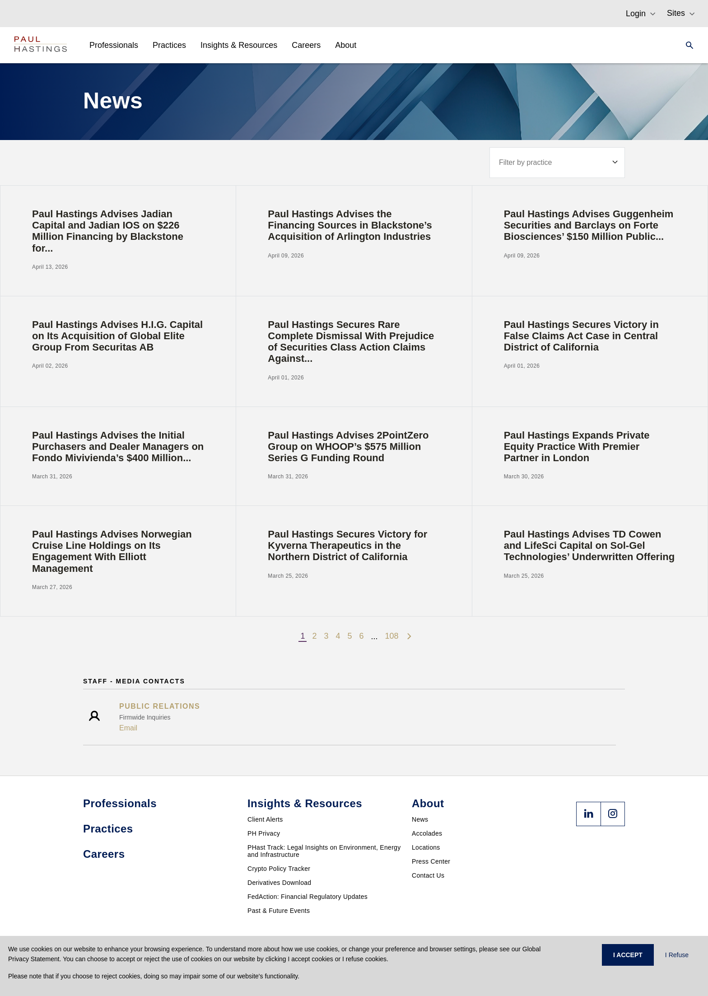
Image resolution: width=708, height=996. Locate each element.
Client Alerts (265, 819)
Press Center (431, 861)
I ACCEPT (628, 955)
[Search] (687, 45)
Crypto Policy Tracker (278, 868)
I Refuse (677, 955)
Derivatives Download (279, 882)
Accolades (427, 833)
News (420, 819)
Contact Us (428, 875)
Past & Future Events (278, 910)
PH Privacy (263, 833)
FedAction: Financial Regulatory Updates (307, 896)
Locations (426, 847)
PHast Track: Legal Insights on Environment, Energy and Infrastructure (324, 851)
